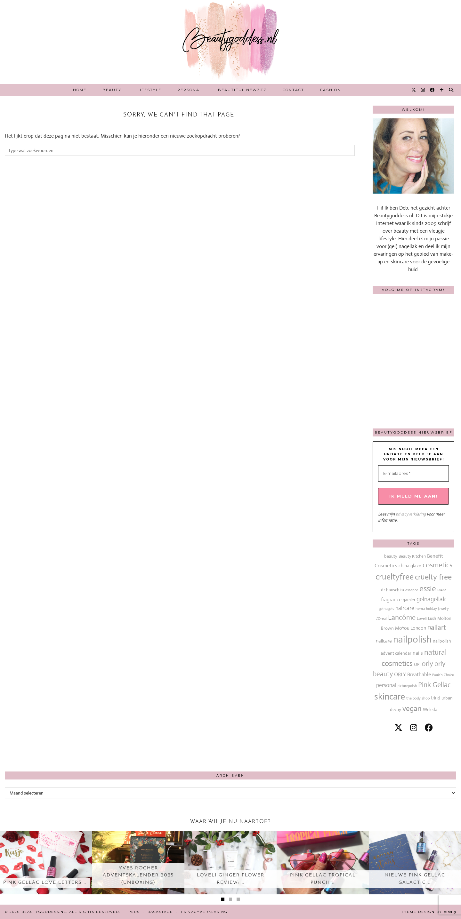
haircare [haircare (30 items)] (404, 608)
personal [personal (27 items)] (386, 685)
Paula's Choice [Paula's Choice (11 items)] (443, 675)
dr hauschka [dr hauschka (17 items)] (392, 590)
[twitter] (398, 728)
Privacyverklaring (204, 912)
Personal (189, 90)
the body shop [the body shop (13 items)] (418, 698)
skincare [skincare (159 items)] (389, 696)
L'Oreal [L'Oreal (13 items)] (381, 618)
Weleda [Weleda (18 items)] (430, 709)
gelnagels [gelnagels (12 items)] (386, 608)
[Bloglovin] (442, 90)
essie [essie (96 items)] (427, 589)
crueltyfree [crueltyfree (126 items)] (395, 576)
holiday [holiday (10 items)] (431, 608)
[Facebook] (432, 90)
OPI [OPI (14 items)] (417, 664)
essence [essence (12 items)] (411, 590)
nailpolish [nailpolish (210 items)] (412, 639)
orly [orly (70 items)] (427, 663)
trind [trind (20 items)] (435, 698)
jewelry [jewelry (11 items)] (443, 608)
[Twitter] (414, 90)
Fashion (330, 90)
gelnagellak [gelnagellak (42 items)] (431, 599)
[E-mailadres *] (413, 473)
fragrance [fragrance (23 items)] (391, 599)
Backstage (160, 912)
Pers (134, 912)
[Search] (451, 90)
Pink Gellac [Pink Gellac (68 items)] (434, 684)
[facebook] (429, 728)
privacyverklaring (411, 514)
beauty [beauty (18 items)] (390, 556)
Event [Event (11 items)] (441, 590)
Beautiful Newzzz (242, 90)
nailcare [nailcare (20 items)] (384, 641)
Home (79, 90)
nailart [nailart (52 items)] (436, 627)
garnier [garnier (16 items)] (409, 600)
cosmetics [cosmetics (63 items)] (437, 565)
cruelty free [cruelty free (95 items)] (433, 577)
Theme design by (428, 912)
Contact (293, 90)
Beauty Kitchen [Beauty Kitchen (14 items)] (412, 556)
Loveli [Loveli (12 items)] (422, 618)
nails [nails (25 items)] (418, 653)
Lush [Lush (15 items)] (432, 618)
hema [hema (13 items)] (420, 608)
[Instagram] (423, 90)
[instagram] (413, 728)
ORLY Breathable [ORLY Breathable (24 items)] (412, 674)
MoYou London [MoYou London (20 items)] (410, 628)
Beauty (111, 90)
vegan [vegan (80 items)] (412, 708)
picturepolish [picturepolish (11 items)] (407, 685)
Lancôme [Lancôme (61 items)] (402, 617)
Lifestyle (149, 90)
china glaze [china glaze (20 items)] (410, 566)
